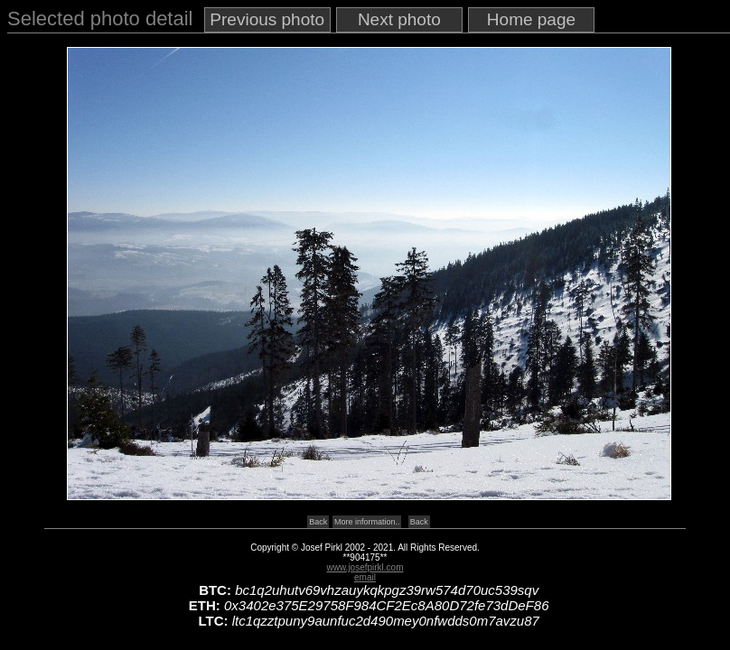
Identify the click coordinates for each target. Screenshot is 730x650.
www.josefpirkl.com (364, 567)
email (365, 577)
